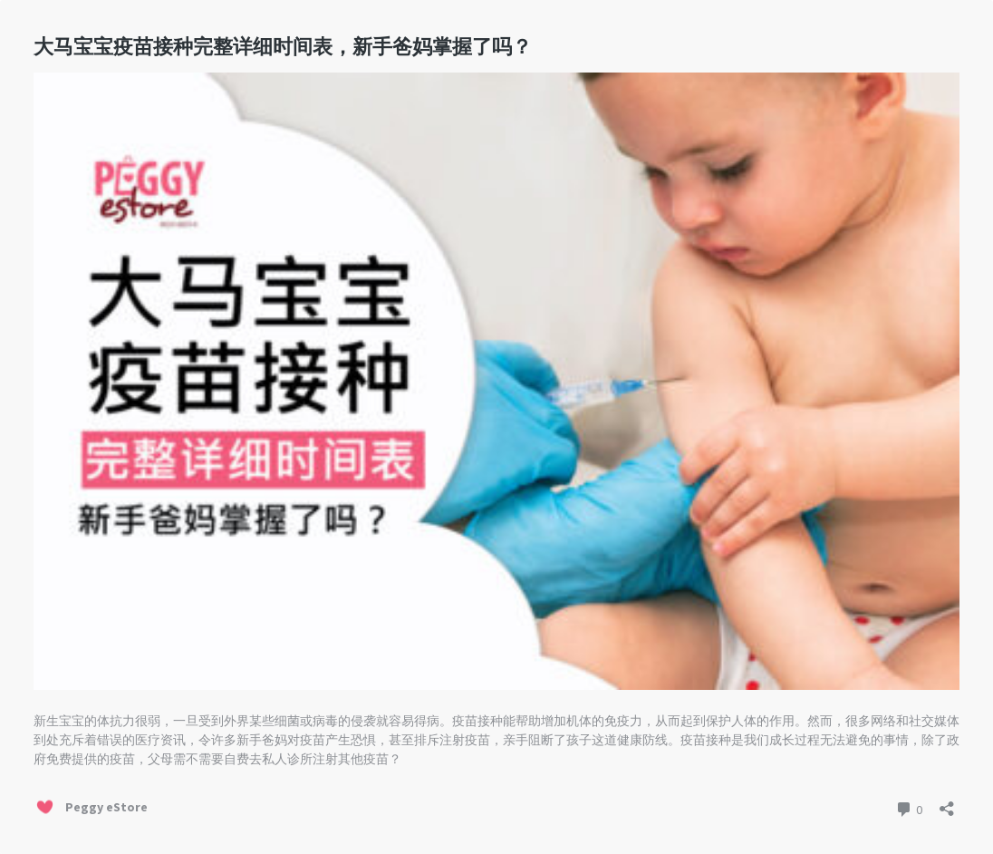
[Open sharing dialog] (946, 803)
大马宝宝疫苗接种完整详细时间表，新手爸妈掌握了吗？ (283, 46)
